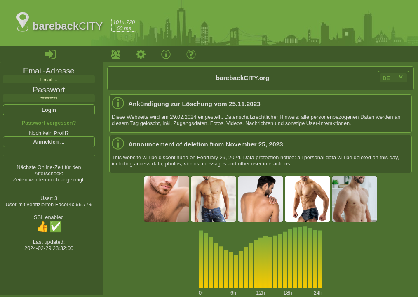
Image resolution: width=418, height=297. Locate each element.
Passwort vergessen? (49, 123)
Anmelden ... (48, 142)
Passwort (49, 89)
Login (49, 110)
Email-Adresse (49, 70)
